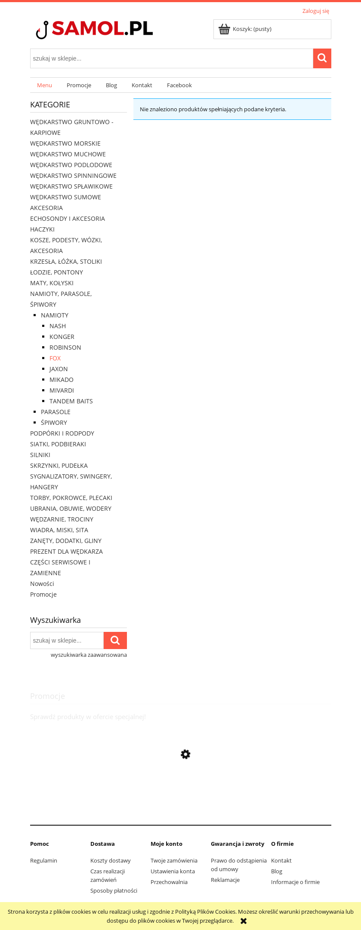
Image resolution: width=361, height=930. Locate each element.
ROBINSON (65, 347)
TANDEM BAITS (71, 401)
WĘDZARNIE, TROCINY (61, 519)
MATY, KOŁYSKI (52, 283)
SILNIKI (40, 455)
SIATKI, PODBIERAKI (58, 444)
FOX (55, 358)
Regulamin (43, 860)
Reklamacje (225, 880)
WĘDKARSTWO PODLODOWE (71, 165)
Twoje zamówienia (174, 860)
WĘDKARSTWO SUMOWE (65, 197)
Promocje (43, 594)
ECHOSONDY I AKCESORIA (67, 218)
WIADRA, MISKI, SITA (59, 530)
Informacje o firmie (295, 882)
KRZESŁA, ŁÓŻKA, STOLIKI (66, 261)
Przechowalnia (169, 882)
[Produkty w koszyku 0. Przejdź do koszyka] (245, 29)
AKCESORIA (46, 208)
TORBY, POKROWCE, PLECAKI (71, 498)
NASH (57, 326)
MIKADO (61, 379)
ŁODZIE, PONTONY (56, 272)
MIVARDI (61, 390)
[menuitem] (45, 85)
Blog (276, 871)
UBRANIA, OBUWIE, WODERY (70, 508)
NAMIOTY (54, 315)
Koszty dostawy (110, 860)
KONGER (61, 336)
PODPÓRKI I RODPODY (62, 433)
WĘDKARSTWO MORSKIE (65, 143)
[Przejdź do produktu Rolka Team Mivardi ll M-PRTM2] (181, 811)
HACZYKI (42, 229)
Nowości (42, 583)
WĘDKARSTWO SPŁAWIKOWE (71, 186)
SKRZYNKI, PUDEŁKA (59, 465)
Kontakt (281, 860)
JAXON (58, 369)
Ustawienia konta (173, 871)
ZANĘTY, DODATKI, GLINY (66, 541)
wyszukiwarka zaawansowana (89, 655)
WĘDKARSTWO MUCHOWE (68, 154)
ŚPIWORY (54, 422)
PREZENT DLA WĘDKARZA (66, 551)
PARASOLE (56, 412)
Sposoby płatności (113, 890)
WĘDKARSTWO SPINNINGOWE (73, 175)
